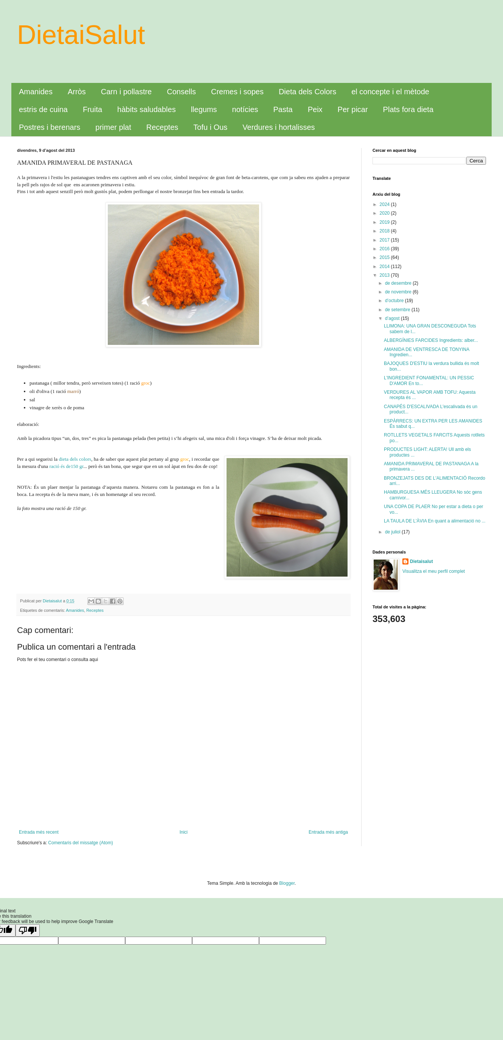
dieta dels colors (75, 459)
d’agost (393, 318)
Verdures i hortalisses (278, 127)
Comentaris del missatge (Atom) (80, 842)
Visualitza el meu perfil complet (433, 571)
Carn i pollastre (126, 91)
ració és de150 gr (67, 466)
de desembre (399, 283)
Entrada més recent (39, 832)
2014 (385, 266)
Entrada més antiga (328, 832)
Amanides (36, 91)
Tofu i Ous (210, 127)
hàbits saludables (146, 109)
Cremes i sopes (237, 91)
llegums (204, 109)
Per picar (353, 109)
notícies (245, 109)
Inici (184, 832)
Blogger (287, 883)
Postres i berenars (49, 127)
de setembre (398, 309)
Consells (181, 91)
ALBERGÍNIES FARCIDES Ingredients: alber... (431, 340)
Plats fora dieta (408, 109)
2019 (385, 222)
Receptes (162, 127)
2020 (385, 213)
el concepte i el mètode (390, 91)
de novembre (399, 292)
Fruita (92, 109)
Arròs (77, 91)
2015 (385, 257)
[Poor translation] (28, 930)
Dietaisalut (421, 561)
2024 (385, 204)
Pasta (283, 109)
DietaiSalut (81, 35)
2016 (385, 248)
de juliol (393, 532)
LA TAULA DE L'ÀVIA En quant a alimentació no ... (435, 521)
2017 (385, 240)
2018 (385, 231)
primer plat (113, 127)
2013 (385, 275)
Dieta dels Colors (307, 91)
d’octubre (395, 300)
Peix (315, 109)
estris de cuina (43, 109)
